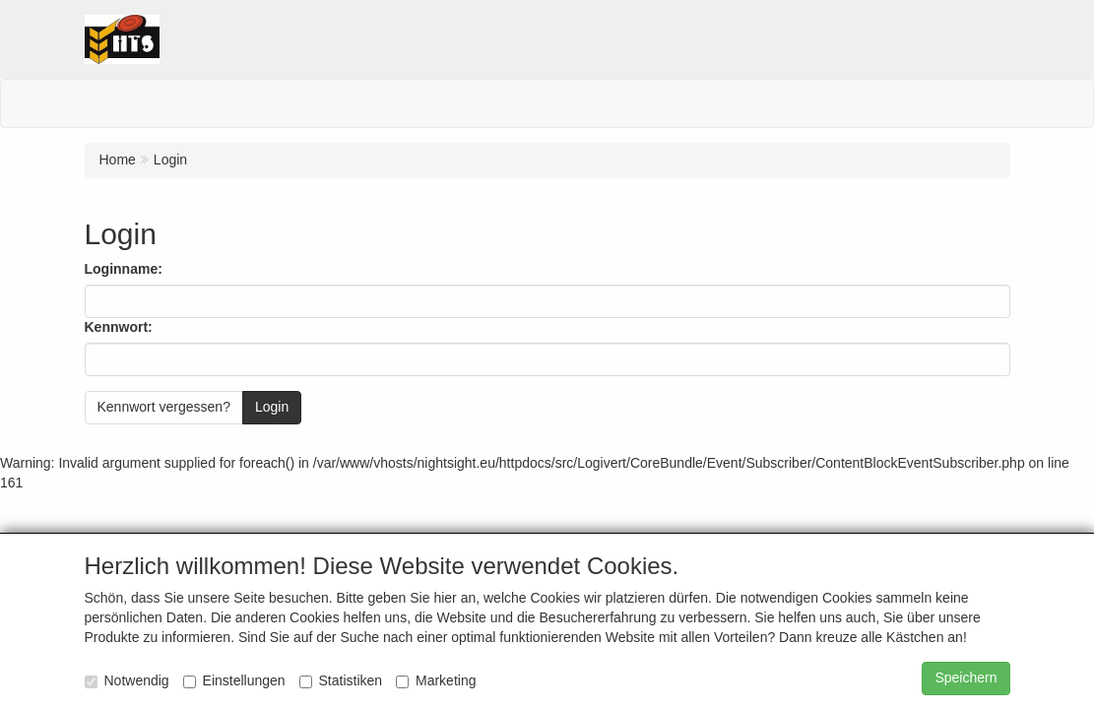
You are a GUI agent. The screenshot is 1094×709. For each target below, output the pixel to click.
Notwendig (127, 680)
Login (272, 407)
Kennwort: (119, 327)
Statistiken (341, 680)
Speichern (965, 677)
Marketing (436, 680)
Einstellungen (234, 680)
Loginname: (123, 269)
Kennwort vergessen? (163, 407)
